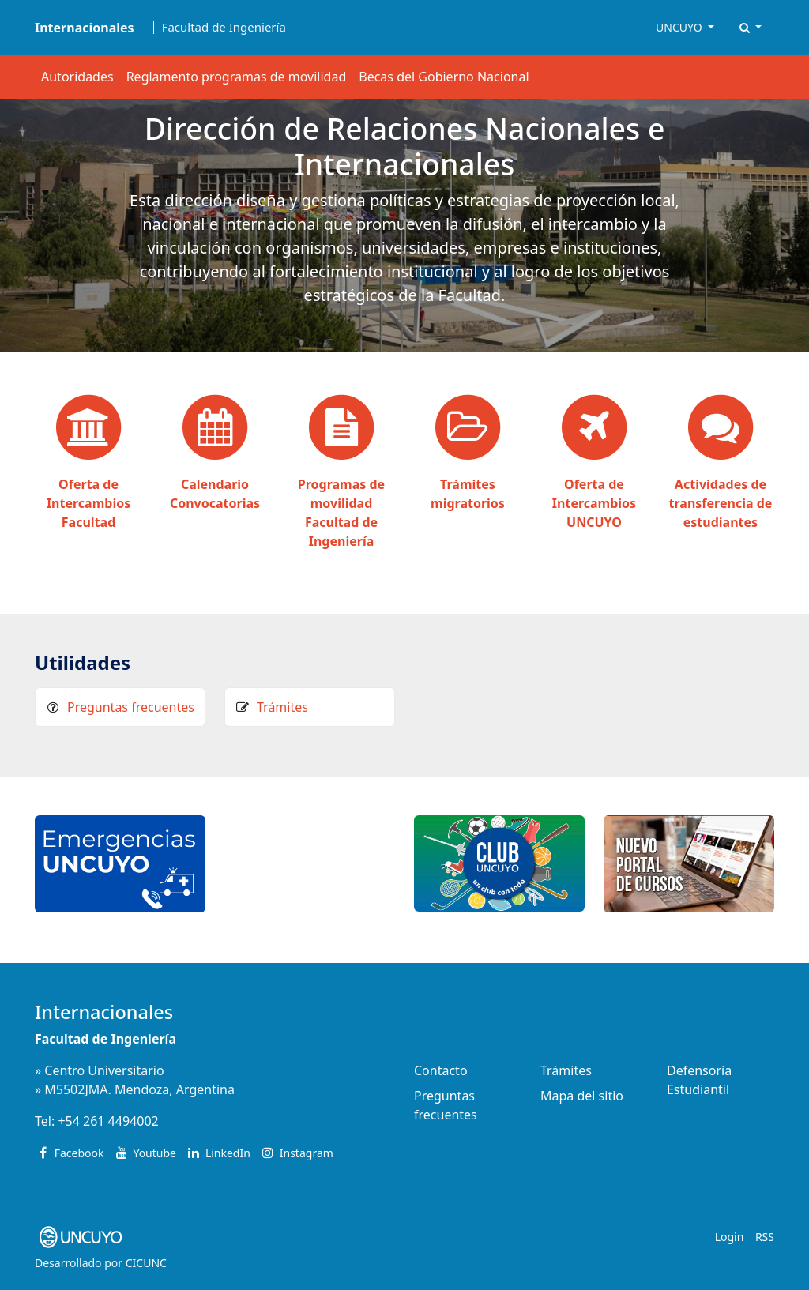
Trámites (282, 707)
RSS (764, 1236)
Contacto (441, 1070)
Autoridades (77, 76)
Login (729, 1236)
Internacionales (104, 1012)
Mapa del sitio (581, 1095)
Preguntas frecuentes (130, 707)
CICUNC (146, 1262)
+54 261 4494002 (108, 1121)
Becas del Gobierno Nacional (444, 76)
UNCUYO (680, 27)
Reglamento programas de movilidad (236, 76)
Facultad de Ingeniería (224, 27)
